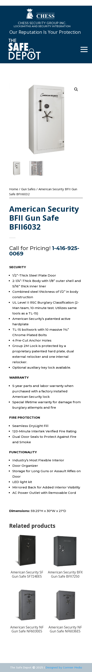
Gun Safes (28, 189)
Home (13, 189)
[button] (76, 89)
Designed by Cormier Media (64, 667)
